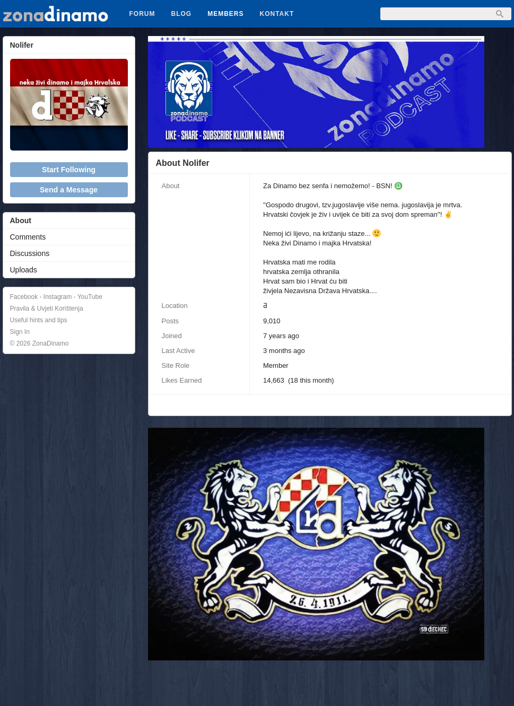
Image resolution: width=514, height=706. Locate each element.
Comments (28, 237)
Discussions (30, 253)
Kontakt (277, 13)
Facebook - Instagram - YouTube (56, 297)
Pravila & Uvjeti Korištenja (46, 308)
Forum (142, 13)
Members (225, 13)
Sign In (20, 332)
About (20, 220)
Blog (181, 13)
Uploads (23, 270)
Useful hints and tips (38, 320)
